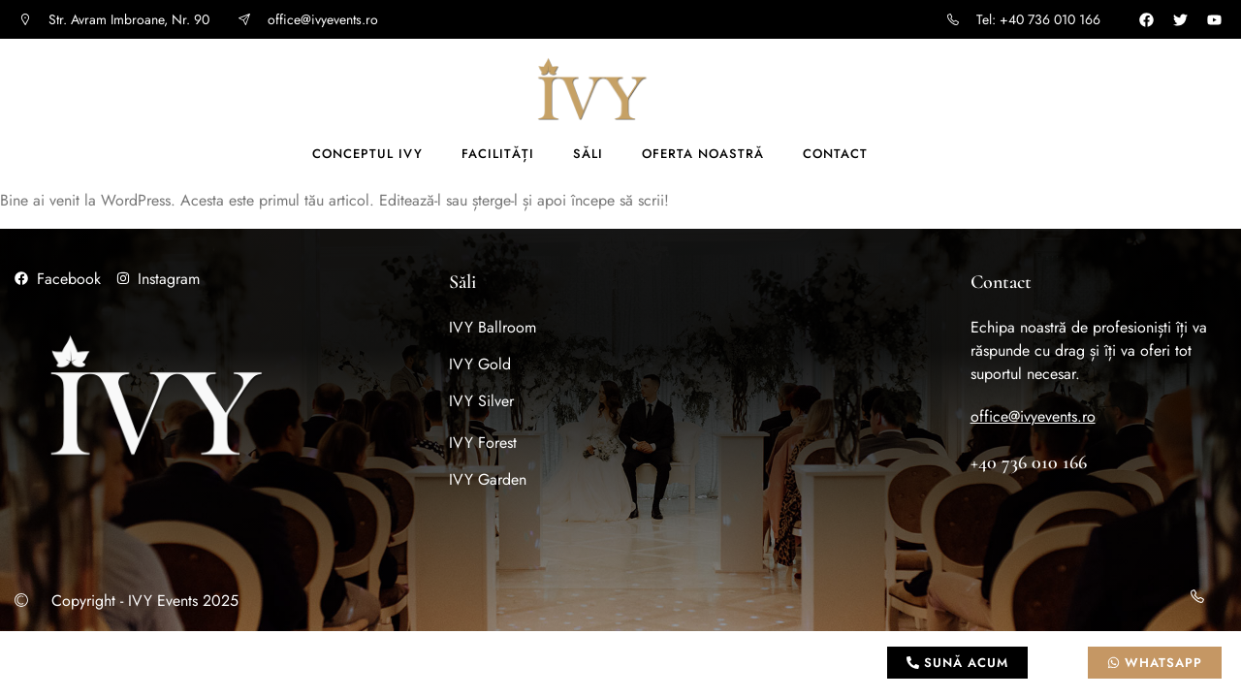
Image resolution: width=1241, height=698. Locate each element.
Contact (835, 153)
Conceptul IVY (367, 153)
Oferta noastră (703, 153)
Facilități (497, 153)
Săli (588, 153)
